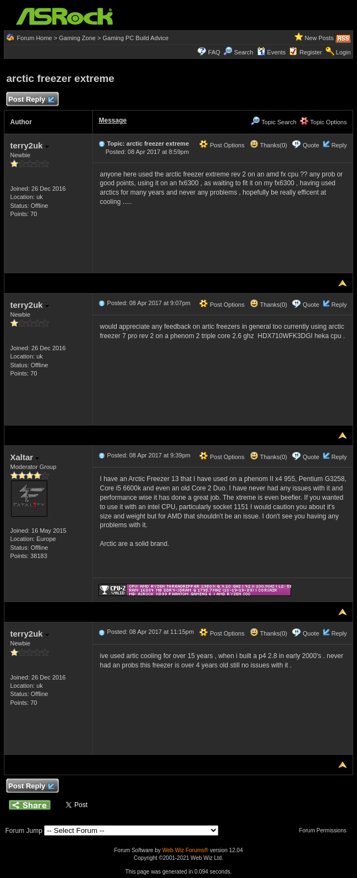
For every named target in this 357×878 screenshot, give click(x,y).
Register (310, 52)
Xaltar (24, 457)
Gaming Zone (77, 38)
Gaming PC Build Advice (135, 38)
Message (112, 120)
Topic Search (273, 122)
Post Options (221, 145)
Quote (311, 145)
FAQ (214, 52)
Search (244, 52)
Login (343, 52)
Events (271, 52)
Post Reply (31, 99)
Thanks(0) (268, 145)
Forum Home (34, 38)
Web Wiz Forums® (185, 850)
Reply (339, 145)
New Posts (319, 38)
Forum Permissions (325, 830)
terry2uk (29, 145)
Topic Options (323, 122)
